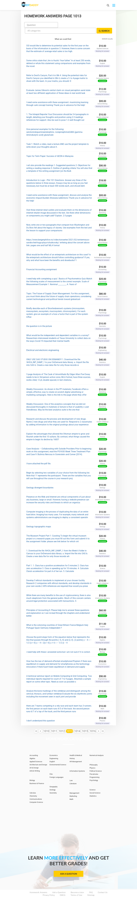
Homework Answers (38, 885)
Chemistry (33, 789)
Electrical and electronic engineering (42, 342)
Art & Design (34, 760)
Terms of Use (76, 888)
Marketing (73, 789)
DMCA (62, 888)
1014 (77, 723)
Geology (52, 782)
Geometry (53, 785)
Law (71, 773)
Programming (94, 770)
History (72, 751)
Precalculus (94, 767)
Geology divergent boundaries (39, 480)
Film (51, 767)
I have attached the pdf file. (38, 456)
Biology (32, 773)
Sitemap (90, 888)
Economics (54, 748)
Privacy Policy (49, 888)
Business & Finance (37, 776)
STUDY (34, 5)
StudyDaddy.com (75, 891)
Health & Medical (76, 748)
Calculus (33, 785)
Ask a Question (68, 866)
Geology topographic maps (38, 519)
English (52, 754)
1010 (46, 723)
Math (71, 792)
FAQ (91, 885)
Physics (92, 760)
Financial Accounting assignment (41, 262)
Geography (53, 779)
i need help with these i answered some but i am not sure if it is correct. (58, 644)
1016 (93, 723)
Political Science (96, 764)
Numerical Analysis (97, 748)
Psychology (94, 773)
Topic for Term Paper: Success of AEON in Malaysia (49, 148)
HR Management (76, 754)
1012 (62, 723)
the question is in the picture (39, 318)
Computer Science (36, 795)
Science (92, 782)
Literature (73, 776)
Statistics (93, 789)
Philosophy (94, 757)
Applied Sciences (36, 754)
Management (74, 786)
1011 (54, 723)
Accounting (34, 748)
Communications (36, 792)
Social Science (95, 785)
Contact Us (102, 885)
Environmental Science (58, 757)
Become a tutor (77, 885)
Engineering (54, 751)
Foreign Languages (56, 770)
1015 (85, 723)
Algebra (32, 751)
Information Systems (77, 764)
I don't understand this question (40, 713)
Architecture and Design (38, 757)
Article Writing (35, 763)
